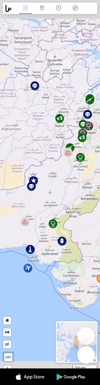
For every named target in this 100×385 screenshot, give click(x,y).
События (25, 8)
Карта (42, 8)
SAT (8, 357)
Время (58, 8)
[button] (83, 124)
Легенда (75, 8)
